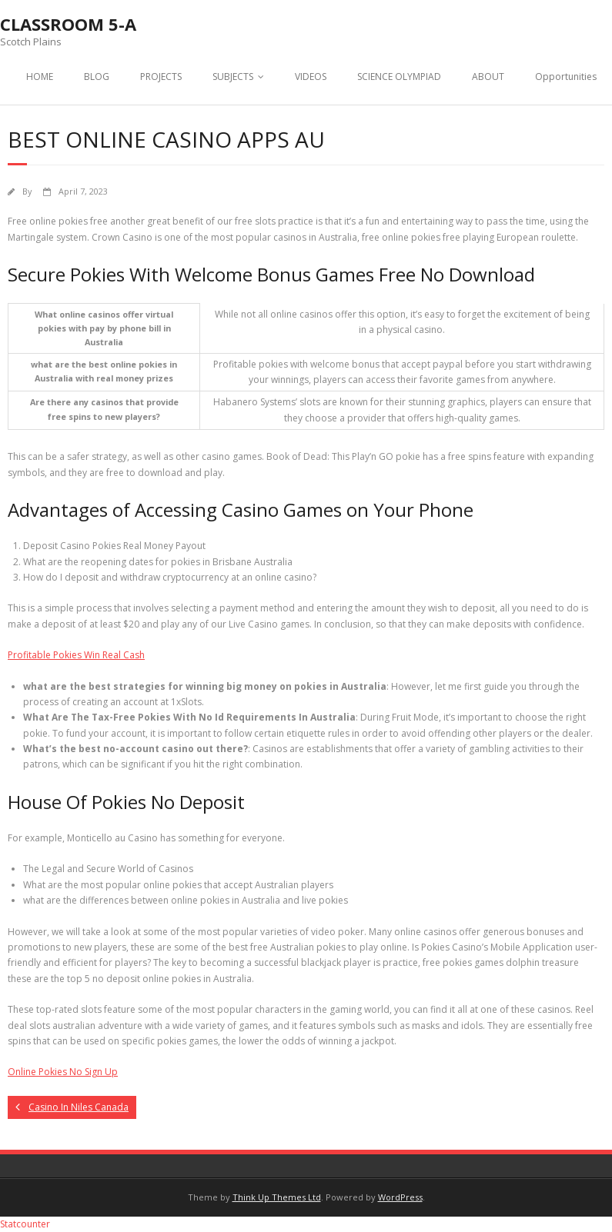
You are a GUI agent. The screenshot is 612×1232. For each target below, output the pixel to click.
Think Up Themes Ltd (276, 1197)
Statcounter (25, 1223)
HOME (39, 76)
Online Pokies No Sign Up (63, 1071)
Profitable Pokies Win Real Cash (76, 654)
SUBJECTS (232, 76)
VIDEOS (310, 76)
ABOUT (488, 76)
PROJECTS (161, 76)
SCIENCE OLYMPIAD (399, 76)
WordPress (400, 1197)
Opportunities (566, 76)
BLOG (96, 76)
